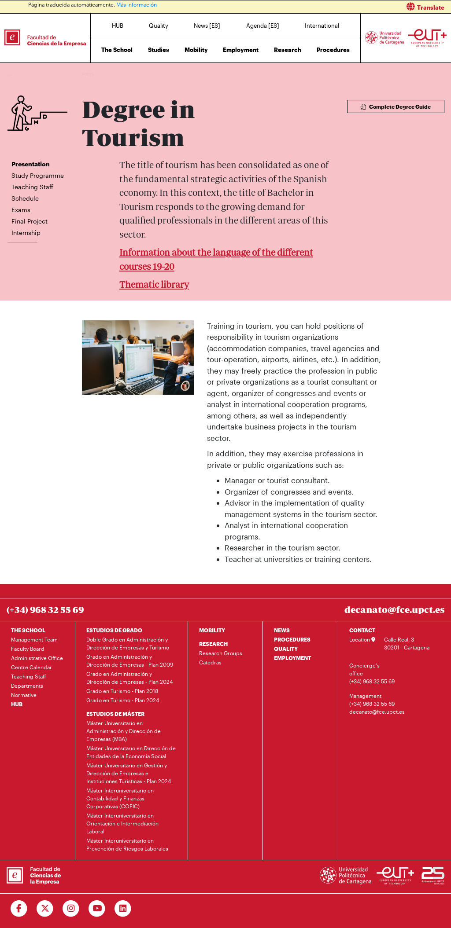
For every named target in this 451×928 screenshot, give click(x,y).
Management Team (34, 639)
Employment (241, 49)
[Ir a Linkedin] (123, 908)
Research (287, 49)
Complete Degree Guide (396, 106)
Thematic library (154, 284)
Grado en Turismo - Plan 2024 (122, 700)
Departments (27, 685)
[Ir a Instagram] (71, 908)
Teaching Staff (32, 187)
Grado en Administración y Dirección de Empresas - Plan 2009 (129, 660)
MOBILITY (212, 630)
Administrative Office (37, 658)
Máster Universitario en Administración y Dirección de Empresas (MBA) (123, 731)
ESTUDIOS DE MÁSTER (115, 714)
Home (89, 74)
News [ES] (207, 25)
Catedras (210, 662)
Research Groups (220, 653)
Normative (24, 695)
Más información (136, 4)
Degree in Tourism (142, 74)
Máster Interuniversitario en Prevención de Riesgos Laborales (127, 844)
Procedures (333, 49)
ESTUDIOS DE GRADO (114, 630)
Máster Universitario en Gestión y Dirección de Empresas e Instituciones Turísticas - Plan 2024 (128, 773)
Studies (158, 49)
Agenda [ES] (262, 25)
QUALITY (286, 649)
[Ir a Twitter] (45, 908)
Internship (26, 232)
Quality (158, 25)
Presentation (30, 164)
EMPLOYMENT (292, 658)
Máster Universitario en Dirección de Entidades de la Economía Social (131, 752)
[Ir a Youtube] (97, 908)
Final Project (29, 221)
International (322, 25)
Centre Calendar (31, 667)
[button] (341, 6)
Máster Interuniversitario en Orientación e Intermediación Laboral (122, 823)
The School (117, 49)
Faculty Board (27, 649)
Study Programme (37, 175)
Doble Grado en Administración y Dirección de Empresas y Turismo (127, 643)
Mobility (196, 49)
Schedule (25, 198)
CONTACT (362, 630)
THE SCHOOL (28, 630)
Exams (20, 209)
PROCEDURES (292, 639)
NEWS (282, 630)
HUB (117, 25)
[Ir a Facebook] (19, 908)
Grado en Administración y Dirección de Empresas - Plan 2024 (129, 678)
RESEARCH (213, 644)
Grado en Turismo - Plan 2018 (122, 691)
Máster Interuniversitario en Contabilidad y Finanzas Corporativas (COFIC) (120, 798)
